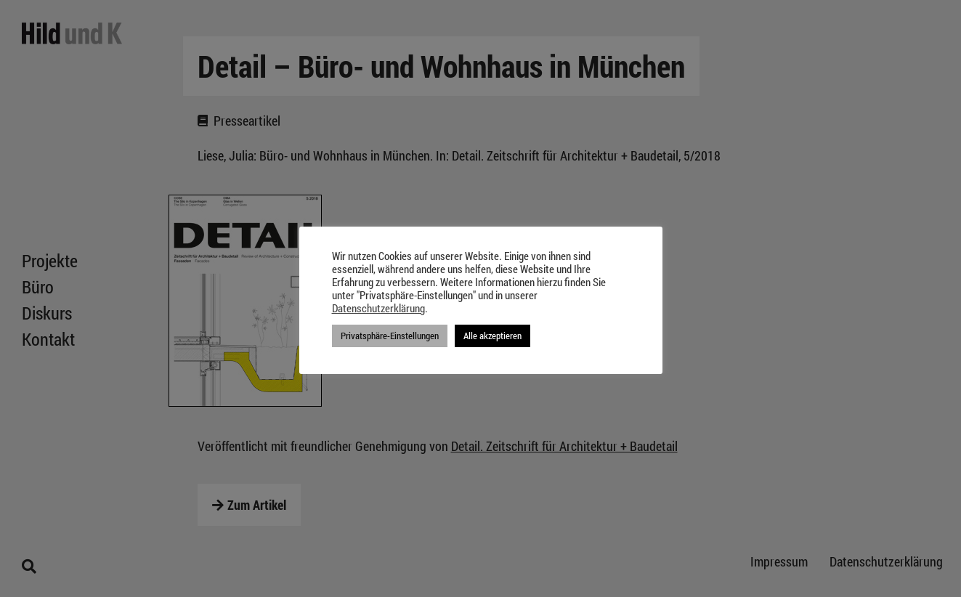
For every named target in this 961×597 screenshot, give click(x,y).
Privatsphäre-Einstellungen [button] (390, 335)
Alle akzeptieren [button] (492, 335)
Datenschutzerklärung (378, 308)
